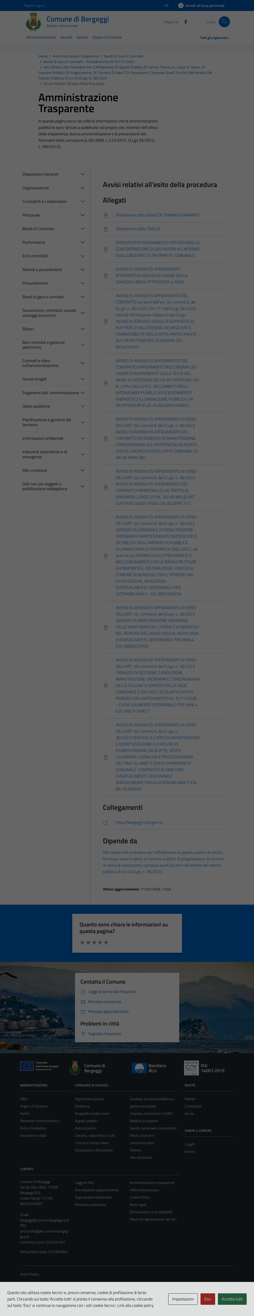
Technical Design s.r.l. (51, 1302)
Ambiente (82, 1106)
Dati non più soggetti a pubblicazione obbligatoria (44, 486)
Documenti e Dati (33, 1135)
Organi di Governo (33, 1106)
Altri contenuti (34, 470)
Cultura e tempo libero (92, 1142)
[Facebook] (183, 21)
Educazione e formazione (94, 1150)
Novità (66, 37)
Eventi (190, 1151)
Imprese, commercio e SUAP (151, 1113)
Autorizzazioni (85, 1128)
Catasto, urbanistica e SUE (95, 1135)
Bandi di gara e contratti (43, 297)
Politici (25, 1113)
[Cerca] (224, 21)
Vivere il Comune (107, 37)
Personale (31, 215)
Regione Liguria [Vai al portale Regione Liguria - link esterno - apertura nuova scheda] (34, 5)
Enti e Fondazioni (33, 1128)
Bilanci (28, 329)
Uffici (24, 1099)
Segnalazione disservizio (93, 1197)
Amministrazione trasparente (152, 1182)
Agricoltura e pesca (89, 1099)
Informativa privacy (144, 1190)
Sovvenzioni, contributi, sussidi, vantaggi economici (49, 312)
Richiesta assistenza (90, 1204)
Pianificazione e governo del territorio (46, 422)
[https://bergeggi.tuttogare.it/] (163, 823)
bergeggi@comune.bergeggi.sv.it (44, 1220)
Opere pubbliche (36, 406)
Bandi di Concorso (38, 228)
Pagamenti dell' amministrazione (50, 393)
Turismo (135, 1150)
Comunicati (193, 1106)
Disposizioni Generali (40, 174)
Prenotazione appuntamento (97, 1190)
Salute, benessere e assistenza (153, 1128)
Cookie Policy (140, 1197)
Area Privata (29, 1274)
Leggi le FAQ (84, 1182)
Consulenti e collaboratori (44, 201)
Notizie (190, 1099)
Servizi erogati (34, 379)
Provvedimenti (35, 283)
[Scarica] (163, 215)
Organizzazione (35, 188)
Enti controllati (35, 256)
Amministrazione (41, 37)
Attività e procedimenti (42, 269)
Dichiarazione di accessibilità (151, 1212)
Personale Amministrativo (39, 1120)
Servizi (82, 37)
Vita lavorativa (141, 1157)
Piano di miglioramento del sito (153, 1219)
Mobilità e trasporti (144, 1120)
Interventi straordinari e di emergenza (44, 454)
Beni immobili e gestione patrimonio (43, 344)
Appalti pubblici (86, 1120)
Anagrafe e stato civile (92, 1113)
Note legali (138, 1204)
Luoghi (190, 1144)
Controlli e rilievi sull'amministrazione (40, 363)
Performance (33, 242)
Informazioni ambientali (42, 438)
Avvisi (189, 1113)
